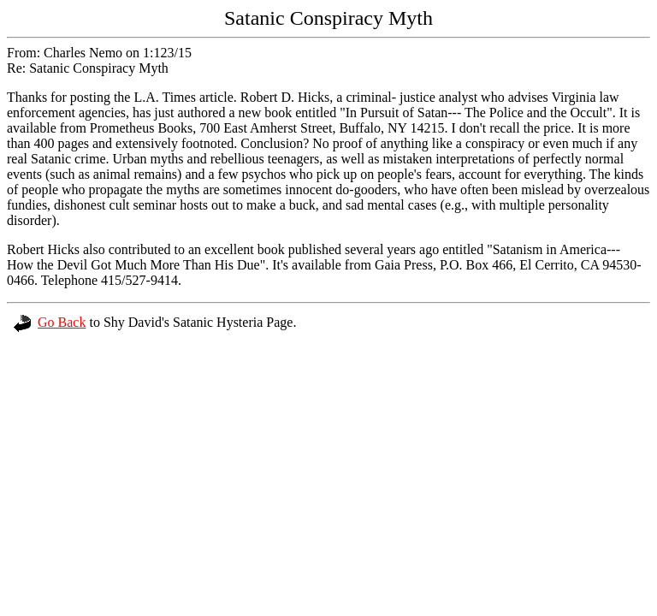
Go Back (50, 322)
